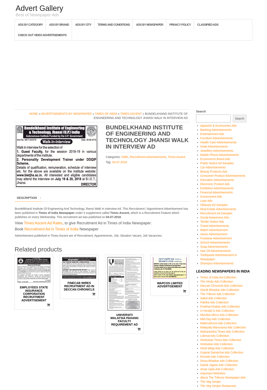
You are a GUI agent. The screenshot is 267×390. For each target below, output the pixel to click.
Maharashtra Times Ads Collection (222, 331)
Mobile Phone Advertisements (219, 155)
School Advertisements (215, 242)
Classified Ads (207, 24)
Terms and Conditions (114, 24)
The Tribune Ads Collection (217, 294)
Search (201, 111)
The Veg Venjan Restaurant (218, 385)
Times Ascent (131, 113)
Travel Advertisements (214, 225)
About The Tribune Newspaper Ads (223, 377)
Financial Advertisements (216, 192)
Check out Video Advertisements (42, 35)
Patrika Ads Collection (214, 302)
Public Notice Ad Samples (217, 163)
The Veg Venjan (210, 381)
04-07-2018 (119, 162)
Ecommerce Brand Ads (215, 159)
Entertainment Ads (212, 134)
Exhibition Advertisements (217, 188)
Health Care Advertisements (218, 142)
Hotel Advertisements (214, 146)
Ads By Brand (59, 24)
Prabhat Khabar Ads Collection (220, 306)
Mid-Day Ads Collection (215, 319)
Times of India (106, 113)
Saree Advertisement (213, 234)
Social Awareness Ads (214, 217)
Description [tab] (27, 197)
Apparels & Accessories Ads (218, 125)
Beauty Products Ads (213, 171)
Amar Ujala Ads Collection (217, 369)
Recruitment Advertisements (148, 157)
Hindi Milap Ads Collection (217, 348)
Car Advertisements (213, 167)
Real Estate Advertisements (218, 209)
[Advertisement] (133, 74)
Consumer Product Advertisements (222, 175)
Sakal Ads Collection (213, 298)
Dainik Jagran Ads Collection (218, 365)
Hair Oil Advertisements (215, 250)
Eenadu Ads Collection (215, 356)
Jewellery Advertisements (216, 150)
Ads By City (83, 24)
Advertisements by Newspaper (66, 113)
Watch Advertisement (214, 230)
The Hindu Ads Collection (216, 281)
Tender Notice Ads (212, 221)
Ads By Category (30, 24)
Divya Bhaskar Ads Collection (219, 360)
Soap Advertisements (214, 246)
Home (33, 113)
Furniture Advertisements (216, 138)
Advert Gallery (39, 8)
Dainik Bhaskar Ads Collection (219, 290)
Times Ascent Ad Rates (43, 223)
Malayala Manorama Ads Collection (223, 327)
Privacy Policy (180, 24)
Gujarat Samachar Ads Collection (221, 352)
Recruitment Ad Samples (216, 213)
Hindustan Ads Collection (216, 344)
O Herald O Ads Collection (217, 310)
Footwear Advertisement (216, 238)
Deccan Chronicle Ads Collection (221, 285)
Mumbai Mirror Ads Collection (219, 315)
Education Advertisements (217, 180)
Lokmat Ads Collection (214, 335)
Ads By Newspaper (149, 24)
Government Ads (211, 196)
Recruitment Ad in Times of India (51, 229)
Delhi (124, 157)
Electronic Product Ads (215, 184)
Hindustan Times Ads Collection (220, 340)
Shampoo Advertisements (217, 263)
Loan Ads (206, 200)
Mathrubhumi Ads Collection (218, 323)
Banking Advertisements (216, 129)
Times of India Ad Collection (218, 277)
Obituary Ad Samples (214, 205)
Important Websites (212, 373)
